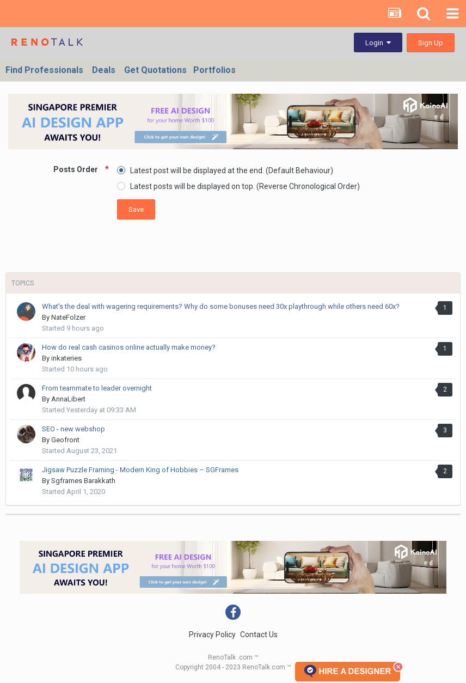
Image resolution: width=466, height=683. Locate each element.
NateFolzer (68, 317)
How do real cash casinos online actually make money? (129, 347)
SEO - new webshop (73, 429)
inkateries (66, 358)
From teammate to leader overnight (97, 388)
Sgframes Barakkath (83, 481)
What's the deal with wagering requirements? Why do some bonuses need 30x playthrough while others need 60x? (221, 306)
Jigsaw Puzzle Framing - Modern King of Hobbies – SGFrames (140, 470)
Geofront (65, 440)
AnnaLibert (68, 399)
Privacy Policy (212, 634)
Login (378, 43)
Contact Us (259, 634)
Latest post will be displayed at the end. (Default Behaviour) (231, 170)
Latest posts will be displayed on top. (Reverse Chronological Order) (245, 186)
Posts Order (76, 169)
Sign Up (430, 43)
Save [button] (136, 209)
